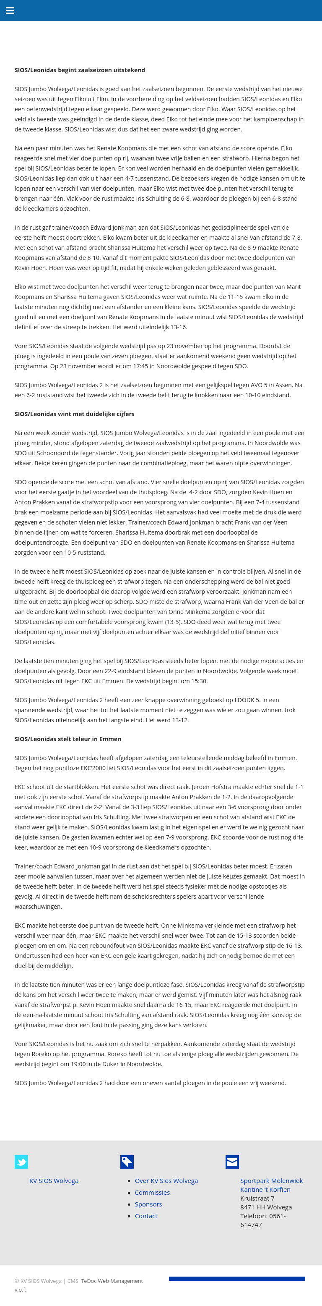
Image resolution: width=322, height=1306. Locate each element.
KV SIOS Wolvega (53, 1180)
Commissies (152, 1192)
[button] (10, 10)
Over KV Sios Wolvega (166, 1180)
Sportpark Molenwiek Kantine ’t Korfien (271, 1184)
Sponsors (148, 1204)
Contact (146, 1216)
